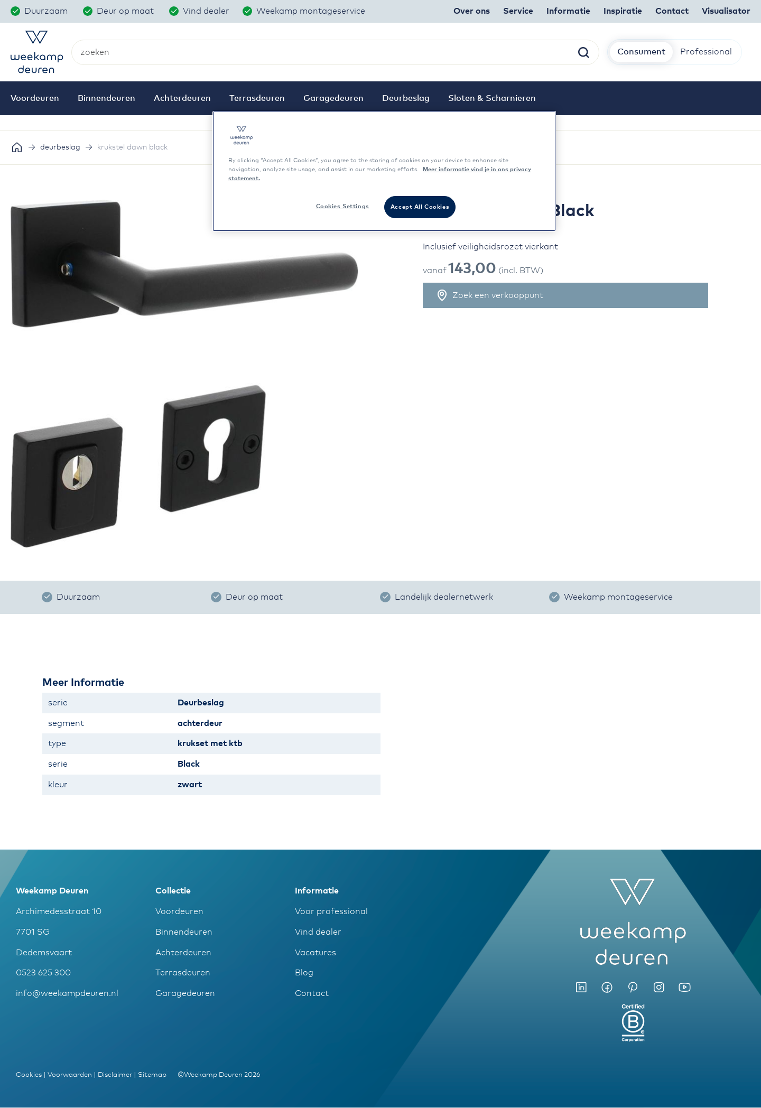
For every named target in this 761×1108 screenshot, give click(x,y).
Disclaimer (115, 1075)
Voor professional (331, 911)
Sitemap (152, 1075)
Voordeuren (179, 911)
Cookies (29, 1075)
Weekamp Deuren (52, 891)
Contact (312, 993)
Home (17, 147)
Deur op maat (126, 11)
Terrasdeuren (182, 973)
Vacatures (315, 952)
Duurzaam (47, 11)
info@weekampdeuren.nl (67, 993)
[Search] (583, 53)
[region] (384, 171)
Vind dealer (206, 11)
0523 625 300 (43, 973)
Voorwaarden (70, 1075)
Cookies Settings (342, 206)
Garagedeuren (185, 993)
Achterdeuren (183, 952)
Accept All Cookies (420, 207)
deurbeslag (60, 147)
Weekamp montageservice (311, 11)
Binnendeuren (183, 932)
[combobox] (335, 52)
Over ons (471, 11)
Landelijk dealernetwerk (444, 597)
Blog (304, 973)
